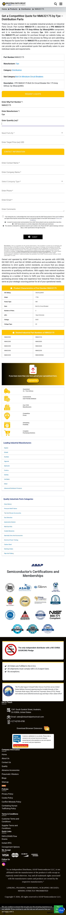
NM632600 (38, 346)
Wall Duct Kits (8, 526)
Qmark (6, 452)
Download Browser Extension (33, 728)
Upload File (33, 381)
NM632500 (7, 337)
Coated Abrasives (9, 531)
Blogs (4, 778)
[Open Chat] (61, 910)
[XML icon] (4, 786)
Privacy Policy (7, 794)
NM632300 (7, 341)
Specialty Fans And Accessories (13, 535)
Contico (6, 470)
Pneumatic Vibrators (10, 774)
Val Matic (7, 479)
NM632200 (7, 355)
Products (13, 9)
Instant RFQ (6, 843)
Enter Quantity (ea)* (10, 120)
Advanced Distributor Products (13, 488)
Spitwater (7, 466)
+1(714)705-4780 (17, 721)
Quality (4, 766)
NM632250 (38, 350)
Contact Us (6, 762)
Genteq (6, 475)
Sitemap (5, 782)
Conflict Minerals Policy (11, 802)
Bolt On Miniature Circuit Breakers (29, 77)
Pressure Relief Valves (10, 508)
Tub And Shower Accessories (12, 513)
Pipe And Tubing (9, 553)
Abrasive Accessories (10, 770)
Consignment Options (11, 847)
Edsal (5, 484)
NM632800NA (39, 355)
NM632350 (7, 346)
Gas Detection (8, 517)
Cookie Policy (7, 798)
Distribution (26, 9)
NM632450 (7, 350)
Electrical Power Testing (11, 540)
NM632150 (38, 337)
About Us (5, 758)
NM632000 (38, 341)
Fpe (17, 64)
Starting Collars (8, 549)
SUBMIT (32, 237)
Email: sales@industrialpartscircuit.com (27, 717)
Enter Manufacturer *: (11, 111)
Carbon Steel (8, 544)
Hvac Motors (8, 504)
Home (4, 9)
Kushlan (6, 457)
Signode (6, 461)
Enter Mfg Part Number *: (12, 102)
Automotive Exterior (10, 522)
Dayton (6, 448)
